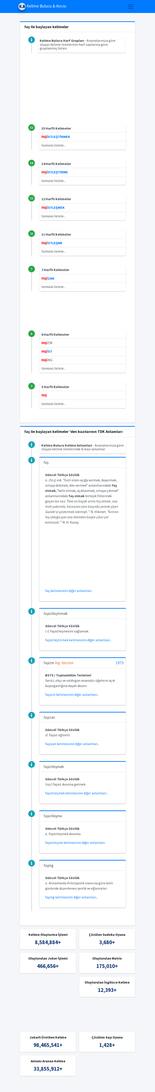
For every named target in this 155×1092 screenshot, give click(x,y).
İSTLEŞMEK (53, 207)
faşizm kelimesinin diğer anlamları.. (71, 694)
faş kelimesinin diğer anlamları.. (69, 590)
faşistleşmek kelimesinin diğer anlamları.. (76, 793)
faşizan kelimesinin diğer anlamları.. (72, 744)
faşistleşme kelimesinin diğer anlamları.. (75, 842)
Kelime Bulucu (55, 1086)
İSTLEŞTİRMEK (55, 136)
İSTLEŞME (51, 243)
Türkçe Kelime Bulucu (85, 1086)
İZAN (47, 278)
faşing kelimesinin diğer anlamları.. (71, 897)
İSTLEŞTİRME (54, 172)
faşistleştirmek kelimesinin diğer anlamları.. (78, 640)
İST (46, 351)
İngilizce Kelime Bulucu (121, 1086)
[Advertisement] (77, 93)
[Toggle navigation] (131, 6)
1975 (120, 663)
